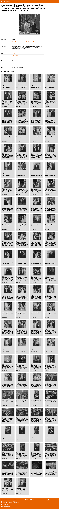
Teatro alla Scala (15, 55)
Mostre (56, 1)
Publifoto (13, 53)
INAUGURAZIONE (23, 65)
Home (45, 1)
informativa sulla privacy (4, 504)
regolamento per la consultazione (5, 506)
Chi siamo (47, 1)
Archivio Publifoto (52, 1)
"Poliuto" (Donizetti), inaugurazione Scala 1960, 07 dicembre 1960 (23, 41)
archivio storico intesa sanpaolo (8, 1)
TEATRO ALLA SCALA (16, 65)
